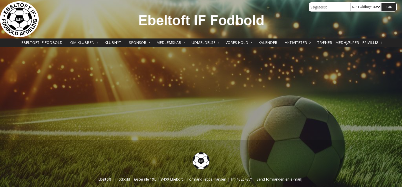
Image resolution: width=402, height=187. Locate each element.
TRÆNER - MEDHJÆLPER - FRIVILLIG (349, 42)
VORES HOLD (238, 42)
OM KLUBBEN (83, 42)
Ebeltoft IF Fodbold (42, 42)
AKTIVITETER (297, 42)
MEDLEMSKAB (170, 42)
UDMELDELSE (205, 42)
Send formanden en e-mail (279, 179)
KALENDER (267, 42)
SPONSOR (139, 42)
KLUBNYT (113, 42)
